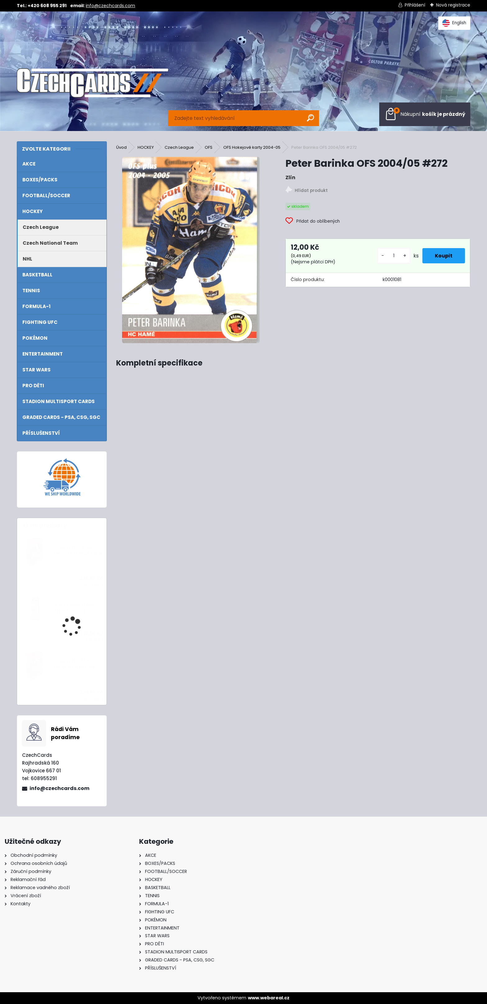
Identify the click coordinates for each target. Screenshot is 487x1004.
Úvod (121, 147)
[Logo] (92, 83)
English (454, 23)
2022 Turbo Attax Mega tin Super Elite (75, 664)
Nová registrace (453, 5)
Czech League (179, 147)
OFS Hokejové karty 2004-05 (251, 147)
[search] (310, 117)
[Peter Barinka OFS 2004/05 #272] (191, 250)
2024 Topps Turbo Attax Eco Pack (74, 608)
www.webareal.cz (268, 998)
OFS (208, 147)
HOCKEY (146, 147)
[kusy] (394, 255)
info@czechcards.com (110, 5)
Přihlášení (415, 5)
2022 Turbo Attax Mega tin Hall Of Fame (78, 550)
